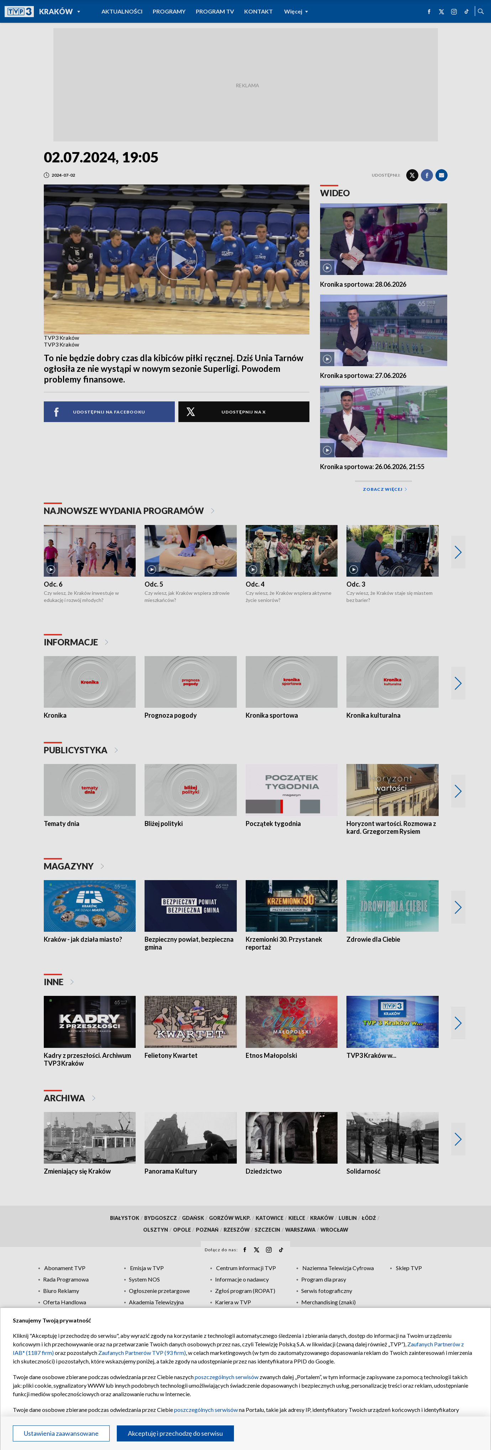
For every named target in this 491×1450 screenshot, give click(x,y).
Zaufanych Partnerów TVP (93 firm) (142, 1352)
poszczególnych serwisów (226, 1376)
